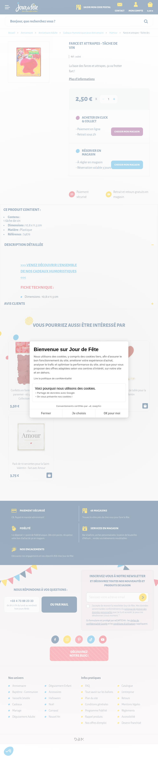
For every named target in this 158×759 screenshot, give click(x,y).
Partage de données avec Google (56, 392)
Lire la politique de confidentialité (53, 378)
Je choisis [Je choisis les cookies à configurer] (79, 413)
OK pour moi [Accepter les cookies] (112, 413)
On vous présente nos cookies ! (54, 396)
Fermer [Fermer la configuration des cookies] (46, 413)
